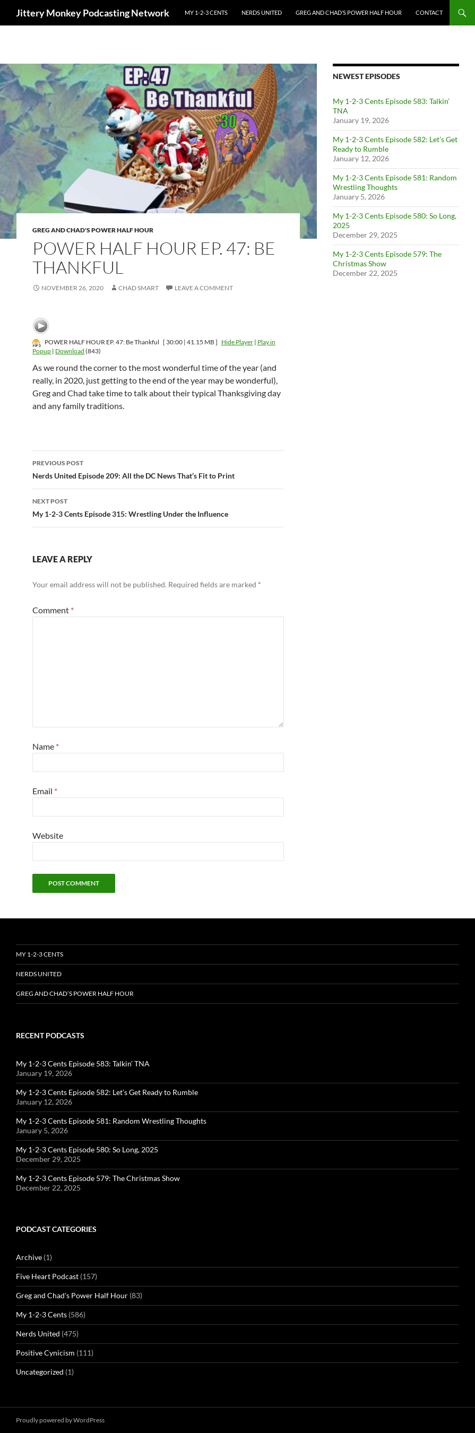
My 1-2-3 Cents (206, 12)
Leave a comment (204, 288)
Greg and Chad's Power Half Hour (92, 230)
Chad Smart (138, 288)
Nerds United (261, 12)
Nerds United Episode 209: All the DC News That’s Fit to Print (158, 468)
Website (47, 835)
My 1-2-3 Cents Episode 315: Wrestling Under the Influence (158, 506)
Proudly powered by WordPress (60, 1420)
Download (69, 351)
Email (44, 791)
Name (45, 746)
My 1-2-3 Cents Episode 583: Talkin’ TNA (83, 1063)
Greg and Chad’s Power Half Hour (349, 12)
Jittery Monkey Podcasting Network (92, 13)
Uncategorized (40, 1371)
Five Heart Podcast (47, 1276)
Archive (29, 1257)
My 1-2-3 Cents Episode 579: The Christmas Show (98, 1178)
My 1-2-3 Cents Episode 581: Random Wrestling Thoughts (395, 182)
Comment (53, 610)
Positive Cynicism (45, 1352)
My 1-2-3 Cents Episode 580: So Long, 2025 (87, 1149)
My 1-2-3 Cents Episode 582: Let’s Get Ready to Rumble (107, 1092)
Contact (429, 12)
